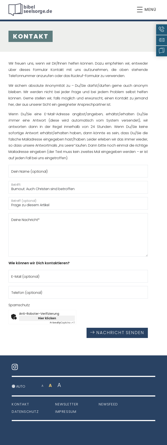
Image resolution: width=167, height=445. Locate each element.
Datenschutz (25, 411)
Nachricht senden (117, 333)
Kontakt (20, 404)
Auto (18, 386)
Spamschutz (19, 305)
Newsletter (66, 404)
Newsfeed (108, 404)
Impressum (65, 411)
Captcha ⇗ (61, 322)
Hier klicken (47, 318)
